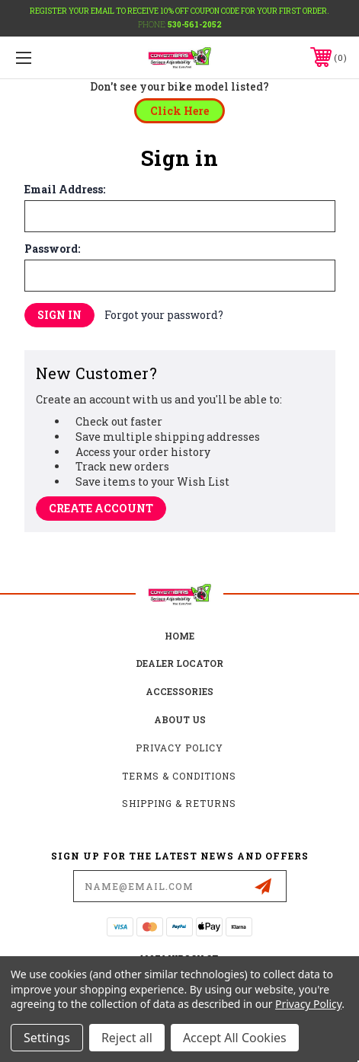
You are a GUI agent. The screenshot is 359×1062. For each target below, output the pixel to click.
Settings (47, 1037)
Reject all (126, 1037)
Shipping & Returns (179, 803)
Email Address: (64, 189)
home (179, 636)
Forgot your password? (163, 315)
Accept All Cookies (235, 1037)
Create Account (101, 508)
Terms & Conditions (179, 776)
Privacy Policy (179, 747)
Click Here (179, 111)
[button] (179, 110)
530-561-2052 (195, 25)
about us (180, 719)
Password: (52, 249)
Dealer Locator (179, 663)
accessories (179, 691)
